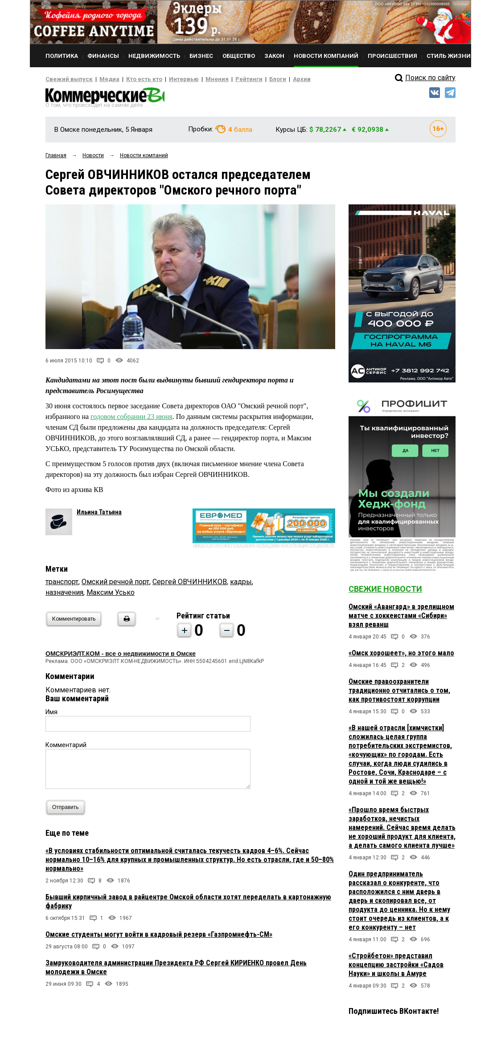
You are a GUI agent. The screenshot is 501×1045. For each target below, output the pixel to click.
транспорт (61, 584)
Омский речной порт (115, 584)
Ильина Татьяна (99, 514)
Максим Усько (110, 595)
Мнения (195, 79)
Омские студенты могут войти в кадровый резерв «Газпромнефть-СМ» (158, 937)
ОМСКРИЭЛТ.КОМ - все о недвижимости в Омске (120, 656)
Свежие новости (385, 591)
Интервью (166, 79)
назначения (64, 595)
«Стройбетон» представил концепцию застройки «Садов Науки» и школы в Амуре (396, 967)
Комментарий (65, 747)
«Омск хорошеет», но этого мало (401, 655)
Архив (270, 79)
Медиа (101, 79)
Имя (51, 714)
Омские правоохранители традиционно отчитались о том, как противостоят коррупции (399, 693)
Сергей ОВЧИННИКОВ (189, 584)
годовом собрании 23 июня (131, 419)
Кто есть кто (131, 79)
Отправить (67, 810)
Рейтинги (223, 79)
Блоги (249, 79)
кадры (241, 584)
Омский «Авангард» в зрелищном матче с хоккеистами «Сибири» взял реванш (401, 618)
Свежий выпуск (65, 79)
